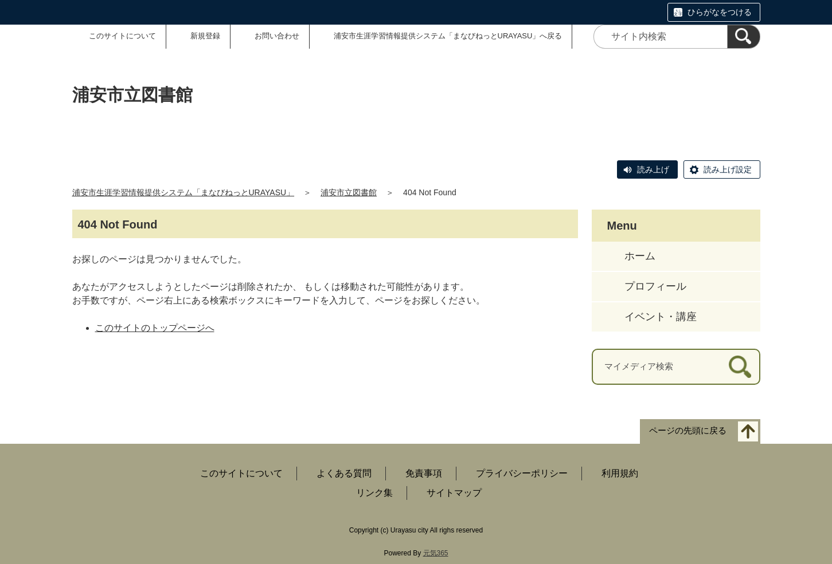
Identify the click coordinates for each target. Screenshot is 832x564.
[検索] (743, 37)
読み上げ (653, 169)
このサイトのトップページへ (154, 328)
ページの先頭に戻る (687, 430)
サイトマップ (454, 493)
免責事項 (423, 473)
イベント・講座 (660, 316)
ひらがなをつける (720, 12)
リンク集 (374, 493)
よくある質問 (344, 473)
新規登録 (205, 35)
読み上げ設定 (728, 169)
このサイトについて (122, 35)
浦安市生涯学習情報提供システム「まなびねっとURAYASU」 (183, 192)
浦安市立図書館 (349, 192)
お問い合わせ (277, 35)
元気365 (435, 553)
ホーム (639, 256)
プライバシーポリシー (522, 473)
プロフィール (655, 286)
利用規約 (619, 473)
